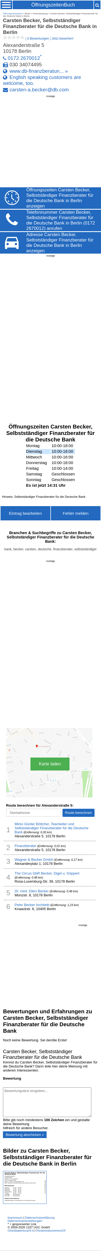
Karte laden (50, 764)
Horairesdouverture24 (50, 1230)
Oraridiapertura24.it (21, 1230)
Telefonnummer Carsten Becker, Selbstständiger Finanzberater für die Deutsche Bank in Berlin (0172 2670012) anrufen (60, 220)
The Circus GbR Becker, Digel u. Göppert (47, 873)
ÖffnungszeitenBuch (53, 5)
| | (38, 38)
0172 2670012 (24, 58)
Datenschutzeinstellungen (25, 1220)
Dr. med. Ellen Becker (32, 891)
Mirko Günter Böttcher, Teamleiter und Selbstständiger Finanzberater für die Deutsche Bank (51, 828)
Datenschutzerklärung (39, 1217)
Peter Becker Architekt (32, 905)
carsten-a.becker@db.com (39, 89)
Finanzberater (25, 846)
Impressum (15, 1217)
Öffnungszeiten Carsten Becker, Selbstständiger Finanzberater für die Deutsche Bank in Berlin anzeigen (59, 198)
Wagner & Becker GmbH (34, 860)
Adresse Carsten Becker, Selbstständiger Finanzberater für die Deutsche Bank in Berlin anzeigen (59, 242)
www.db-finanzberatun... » (38, 71)
